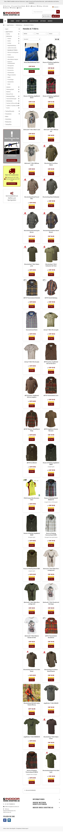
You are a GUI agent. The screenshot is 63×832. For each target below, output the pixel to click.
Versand (33, 6)
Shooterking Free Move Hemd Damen (51, 670)
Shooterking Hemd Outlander (51, 197)
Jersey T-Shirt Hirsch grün (50, 330)
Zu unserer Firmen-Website (18, 6)
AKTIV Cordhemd (32, 463)
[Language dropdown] (56, 7)
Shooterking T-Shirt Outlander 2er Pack (51, 265)
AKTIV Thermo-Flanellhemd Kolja (32, 430)
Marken (19, 7)
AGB (28, 6)
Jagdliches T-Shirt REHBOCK (32, 737)
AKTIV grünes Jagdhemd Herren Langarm (32, 396)
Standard (26, 39)
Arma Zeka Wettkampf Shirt (32, 62)
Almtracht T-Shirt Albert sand (31, 129)
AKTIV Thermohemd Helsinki (32, 298)
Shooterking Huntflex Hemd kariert (51, 231)
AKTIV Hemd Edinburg (51, 298)
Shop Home (6, 6)
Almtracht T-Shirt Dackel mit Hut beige (51, 603)
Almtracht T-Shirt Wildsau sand (31, 164)
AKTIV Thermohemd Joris (51, 395)
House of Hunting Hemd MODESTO (51, 499)
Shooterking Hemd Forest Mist (31, 197)
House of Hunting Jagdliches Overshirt (51, 63)
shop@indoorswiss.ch (13, 807)
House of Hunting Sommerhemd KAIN (51, 534)
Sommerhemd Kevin (31, 330)
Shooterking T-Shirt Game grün (31, 265)
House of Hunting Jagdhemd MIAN (51, 463)
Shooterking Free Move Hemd (51, 164)
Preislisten (13, 7)
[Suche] (46, 12)
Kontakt (45, 6)
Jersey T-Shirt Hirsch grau (31, 362)
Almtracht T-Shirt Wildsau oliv (51, 130)
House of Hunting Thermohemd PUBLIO (32, 771)
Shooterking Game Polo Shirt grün (51, 771)
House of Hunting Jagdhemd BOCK (32, 96)
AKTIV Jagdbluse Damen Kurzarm (51, 430)
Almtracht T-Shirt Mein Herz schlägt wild (51, 569)
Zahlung (39, 6)
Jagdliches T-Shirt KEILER (51, 703)
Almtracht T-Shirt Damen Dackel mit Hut (32, 637)
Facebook (4, 821)
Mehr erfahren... (11, 160)
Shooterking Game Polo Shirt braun (31, 670)
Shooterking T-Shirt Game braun (51, 738)
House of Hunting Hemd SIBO (31, 569)
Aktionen (6, 7)
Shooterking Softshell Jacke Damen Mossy (32, 704)
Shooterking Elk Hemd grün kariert (32, 231)
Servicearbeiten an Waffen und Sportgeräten (12, 196)
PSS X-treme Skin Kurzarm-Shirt (32, 499)
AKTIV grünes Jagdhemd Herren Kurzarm (51, 362)
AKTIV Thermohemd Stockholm (51, 637)
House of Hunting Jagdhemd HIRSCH (51, 96)
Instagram (9, 821)
